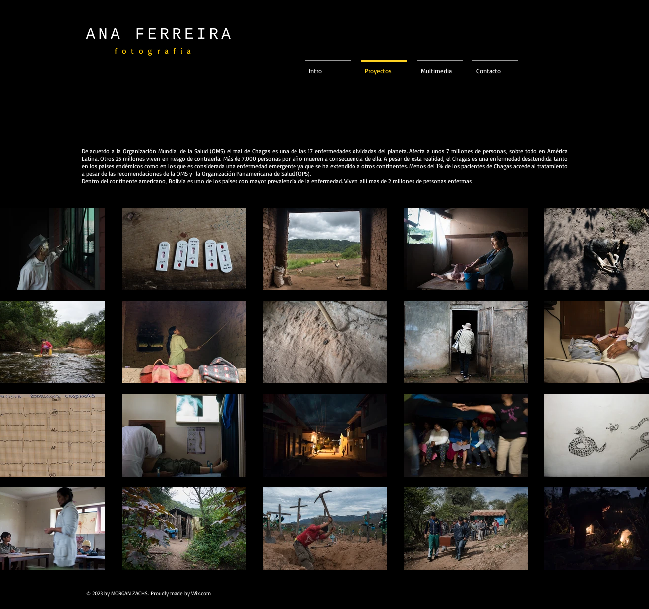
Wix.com (201, 593)
